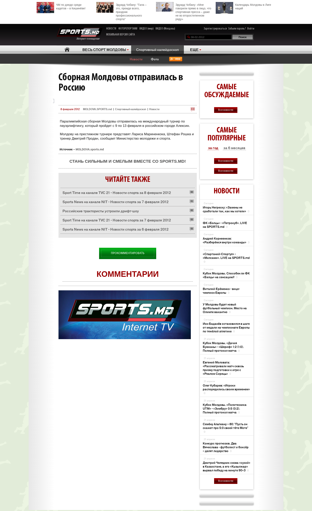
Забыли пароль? (237, 28)
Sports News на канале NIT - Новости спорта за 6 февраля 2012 (115, 229)
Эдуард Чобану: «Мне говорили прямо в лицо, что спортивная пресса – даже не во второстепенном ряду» (183, 11)
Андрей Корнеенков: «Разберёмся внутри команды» (226, 240)
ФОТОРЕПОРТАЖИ (127, 28)
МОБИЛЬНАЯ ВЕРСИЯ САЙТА (120, 34)
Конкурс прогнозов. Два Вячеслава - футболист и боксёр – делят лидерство (226, 447)
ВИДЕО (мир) (146, 28)
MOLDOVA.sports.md (90, 149)
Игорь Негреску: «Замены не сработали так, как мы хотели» (226, 209)
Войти (250, 28)
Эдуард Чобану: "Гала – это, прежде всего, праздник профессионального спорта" (121, 11)
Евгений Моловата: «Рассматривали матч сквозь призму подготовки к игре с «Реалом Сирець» (223, 367)
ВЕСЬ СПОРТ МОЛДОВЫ (104, 49)
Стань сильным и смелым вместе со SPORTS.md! (127, 161)
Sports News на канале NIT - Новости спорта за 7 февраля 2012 (115, 201)
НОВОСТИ (111, 28)
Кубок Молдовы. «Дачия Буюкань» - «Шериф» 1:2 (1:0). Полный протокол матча (223, 346)
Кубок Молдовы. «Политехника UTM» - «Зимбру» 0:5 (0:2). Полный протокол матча (225, 408)
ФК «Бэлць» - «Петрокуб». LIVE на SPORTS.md (225, 224)
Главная (67, 49)
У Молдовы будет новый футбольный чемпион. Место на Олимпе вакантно (225, 308)
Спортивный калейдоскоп (157, 49)
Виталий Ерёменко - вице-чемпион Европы (221, 290)
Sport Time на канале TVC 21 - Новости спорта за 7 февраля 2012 (116, 219)
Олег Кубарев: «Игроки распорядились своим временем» (226, 389)
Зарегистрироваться (215, 28)
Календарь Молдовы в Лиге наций (243, 6)
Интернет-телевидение (79, 34)
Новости (136, 59)
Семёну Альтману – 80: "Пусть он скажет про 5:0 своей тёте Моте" (225, 427)
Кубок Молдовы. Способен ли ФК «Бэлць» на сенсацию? (226, 275)
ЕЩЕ (194, 49)
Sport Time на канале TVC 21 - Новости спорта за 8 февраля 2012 (116, 192)
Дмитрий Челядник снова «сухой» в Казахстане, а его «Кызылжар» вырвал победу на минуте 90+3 (226, 466)
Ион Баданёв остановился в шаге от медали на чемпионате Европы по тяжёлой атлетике (226, 327)
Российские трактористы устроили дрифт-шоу (100, 210)
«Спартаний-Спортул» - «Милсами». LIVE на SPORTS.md (226, 257)
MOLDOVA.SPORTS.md (97, 109)
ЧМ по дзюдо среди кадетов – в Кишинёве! (61, 6)
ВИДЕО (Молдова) (165, 28)
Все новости (225, 110)
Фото (155, 59)
